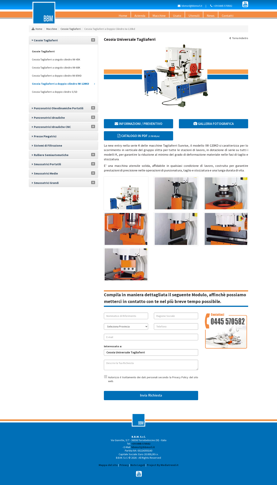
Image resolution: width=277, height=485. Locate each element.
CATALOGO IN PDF (138, 136)
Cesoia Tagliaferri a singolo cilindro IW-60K (56, 67)
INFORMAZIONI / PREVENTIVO (138, 123)
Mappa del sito (108, 465)
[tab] (63, 40)
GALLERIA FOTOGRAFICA (214, 123)
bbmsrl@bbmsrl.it (192, 6)
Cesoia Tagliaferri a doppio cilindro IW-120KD (63, 83)
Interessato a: (113, 346)
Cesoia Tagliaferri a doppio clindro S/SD (54, 91)
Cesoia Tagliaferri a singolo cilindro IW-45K (56, 59)
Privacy (124, 465)
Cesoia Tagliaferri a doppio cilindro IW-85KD (57, 75)
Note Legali (137, 465)
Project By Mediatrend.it (163, 465)
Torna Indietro (238, 38)
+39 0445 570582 (223, 6)
